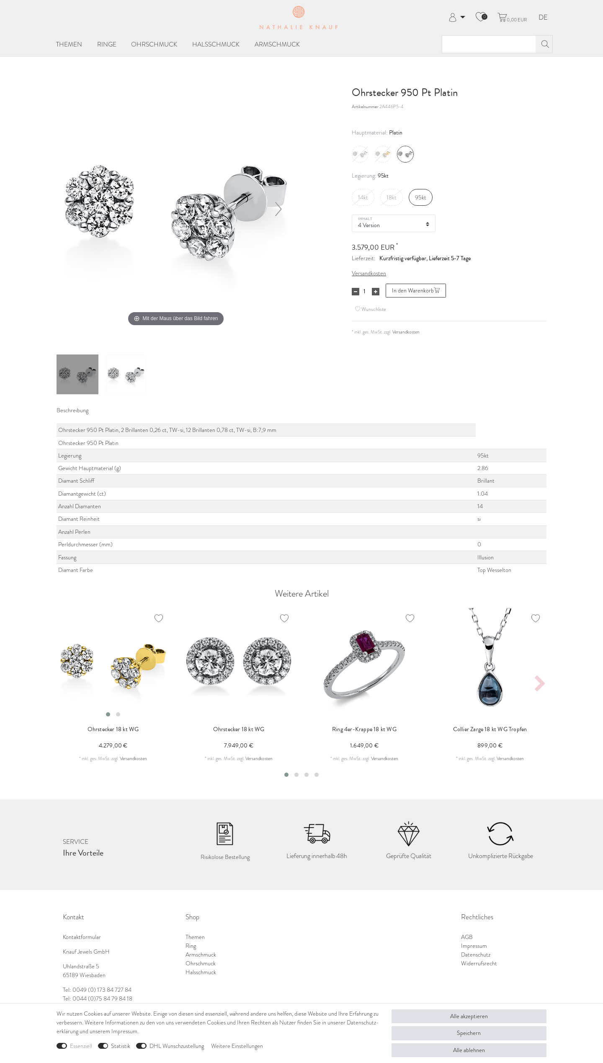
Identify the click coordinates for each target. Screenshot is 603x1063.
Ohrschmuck (154, 44)
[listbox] (113, 664)
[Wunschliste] (481, 18)
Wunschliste (370, 309)
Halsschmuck (216, 44)
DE (543, 17)
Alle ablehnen (469, 1050)
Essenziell (81, 1046)
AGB (467, 937)
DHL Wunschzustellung (176, 1046)
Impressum (474, 946)
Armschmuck (277, 44)
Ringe (106, 44)
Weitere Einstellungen (237, 1046)
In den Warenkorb (416, 291)
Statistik (120, 1046)
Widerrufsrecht (479, 963)
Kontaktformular (82, 937)
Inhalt (365, 218)
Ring (191, 946)
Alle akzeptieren (469, 1016)
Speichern (469, 1033)
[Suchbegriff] (489, 44)
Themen (69, 44)
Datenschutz (475, 955)
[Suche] (544, 44)
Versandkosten (369, 273)
